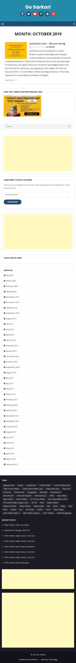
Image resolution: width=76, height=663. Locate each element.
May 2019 (10, 329)
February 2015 (12, 464)
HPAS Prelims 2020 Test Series (16, 525)
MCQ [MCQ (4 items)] (55, 506)
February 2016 (12, 405)
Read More (9, 80)
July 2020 (9, 275)
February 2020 (12, 286)
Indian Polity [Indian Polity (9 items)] (39, 506)
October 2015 (11, 426)
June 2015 (10, 443)
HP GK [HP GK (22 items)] (34, 502)
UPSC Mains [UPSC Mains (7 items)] (59, 509)
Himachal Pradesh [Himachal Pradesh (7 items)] (24, 495)
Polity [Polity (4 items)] (63, 506)
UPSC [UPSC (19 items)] (48, 509)
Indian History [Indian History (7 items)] (25, 506)
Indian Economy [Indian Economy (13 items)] (9, 506)
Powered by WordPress (28, 659)
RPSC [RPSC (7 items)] (5, 509)
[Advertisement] (38, 153)
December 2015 (12, 416)
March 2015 (11, 459)
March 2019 (11, 340)
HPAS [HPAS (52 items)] (51, 495)
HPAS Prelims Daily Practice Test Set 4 (19, 536)
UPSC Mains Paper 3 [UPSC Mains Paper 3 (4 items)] (31, 513)
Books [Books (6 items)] (20, 485)
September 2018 (12, 367)
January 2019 (11, 351)
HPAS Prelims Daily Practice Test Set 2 (19, 552)
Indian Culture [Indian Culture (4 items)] (52, 502)
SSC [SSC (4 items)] (21, 509)
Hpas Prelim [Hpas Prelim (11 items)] (8, 499)
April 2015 (10, 453)
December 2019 (12, 297)
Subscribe (12, 202)
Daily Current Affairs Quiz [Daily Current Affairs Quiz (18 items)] (33, 489)
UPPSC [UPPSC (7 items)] (40, 509)
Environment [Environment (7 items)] (19, 492)
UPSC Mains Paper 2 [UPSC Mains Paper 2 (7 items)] (11, 513)
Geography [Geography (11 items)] (32, 492)
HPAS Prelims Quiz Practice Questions (19, 546)
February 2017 (12, 399)
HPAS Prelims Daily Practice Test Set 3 (19, 541)
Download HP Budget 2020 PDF (17, 530)
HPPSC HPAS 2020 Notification (16, 563)
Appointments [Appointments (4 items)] (9, 485)
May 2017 (10, 389)
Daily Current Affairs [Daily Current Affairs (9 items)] (11, 489)
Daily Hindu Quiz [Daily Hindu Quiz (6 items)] (52, 489)
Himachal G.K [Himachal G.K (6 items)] (55, 492)
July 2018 (9, 378)
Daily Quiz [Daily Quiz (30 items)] (66, 489)
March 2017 (11, 394)
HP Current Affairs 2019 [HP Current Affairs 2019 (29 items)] (57, 499)
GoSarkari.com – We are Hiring (47, 43)
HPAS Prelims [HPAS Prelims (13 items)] (21, 499)
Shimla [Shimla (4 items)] (13, 509)
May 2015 (10, 448)
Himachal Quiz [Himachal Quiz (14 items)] (40, 495)
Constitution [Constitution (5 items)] (31, 485)
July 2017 (9, 383)
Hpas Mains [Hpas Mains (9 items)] (62, 495)
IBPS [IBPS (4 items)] (42, 502)
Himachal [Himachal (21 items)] (43, 492)
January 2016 (11, 410)
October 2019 (11, 308)
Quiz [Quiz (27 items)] (70, 506)
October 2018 (11, 362)
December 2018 (12, 356)
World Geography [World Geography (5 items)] (64, 513)
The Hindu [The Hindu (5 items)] (30, 509)
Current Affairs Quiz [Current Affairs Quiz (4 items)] (62, 485)
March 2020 (11, 281)
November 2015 (12, 421)
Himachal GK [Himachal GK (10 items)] (8, 495)
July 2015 (9, 437)
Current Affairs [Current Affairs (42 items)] (45, 485)
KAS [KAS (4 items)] (48, 506)
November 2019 (12, 302)
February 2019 (12, 345)
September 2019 (12, 313)
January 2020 (11, 291)
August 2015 (11, 432)
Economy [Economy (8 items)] (7, 492)
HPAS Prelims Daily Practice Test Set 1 (19, 557)
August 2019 (11, 318)
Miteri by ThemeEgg (49, 659)
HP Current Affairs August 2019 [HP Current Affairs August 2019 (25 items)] (15, 502)
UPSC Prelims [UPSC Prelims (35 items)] (48, 513)
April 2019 (10, 335)
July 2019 (9, 324)
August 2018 (11, 372)
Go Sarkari (38, 6)
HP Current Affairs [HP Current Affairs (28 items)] (37, 499)
